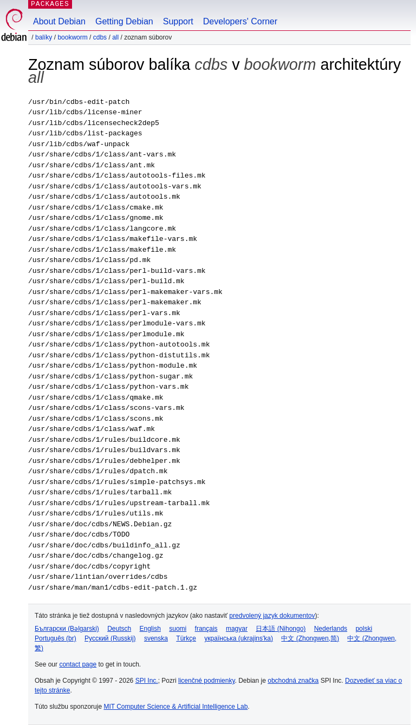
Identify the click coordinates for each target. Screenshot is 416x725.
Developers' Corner (240, 21)
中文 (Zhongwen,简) (310, 638)
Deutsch (119, 628)
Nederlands (330, 628)
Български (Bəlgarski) (67, 628)
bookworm (72, 37)
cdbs (100, 37)
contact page (77, 664)
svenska (156, 638)
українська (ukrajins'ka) (238, 638)
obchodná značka (293, 680)
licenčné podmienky (206, 680)
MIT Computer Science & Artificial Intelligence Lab (175, 706)
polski (363, 628)
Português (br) (55, 638)
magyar (237, 628)
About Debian (59, 21)
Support (178, 21)
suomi (177, 628)
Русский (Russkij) (110, 638)
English (150, 628)
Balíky (43, 37)
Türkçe (186, 638)
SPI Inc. (146, 680)
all (115, 37)
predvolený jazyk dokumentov (272, 615)
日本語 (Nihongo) (281, 628)
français (206, 628)
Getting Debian (124, 21)
